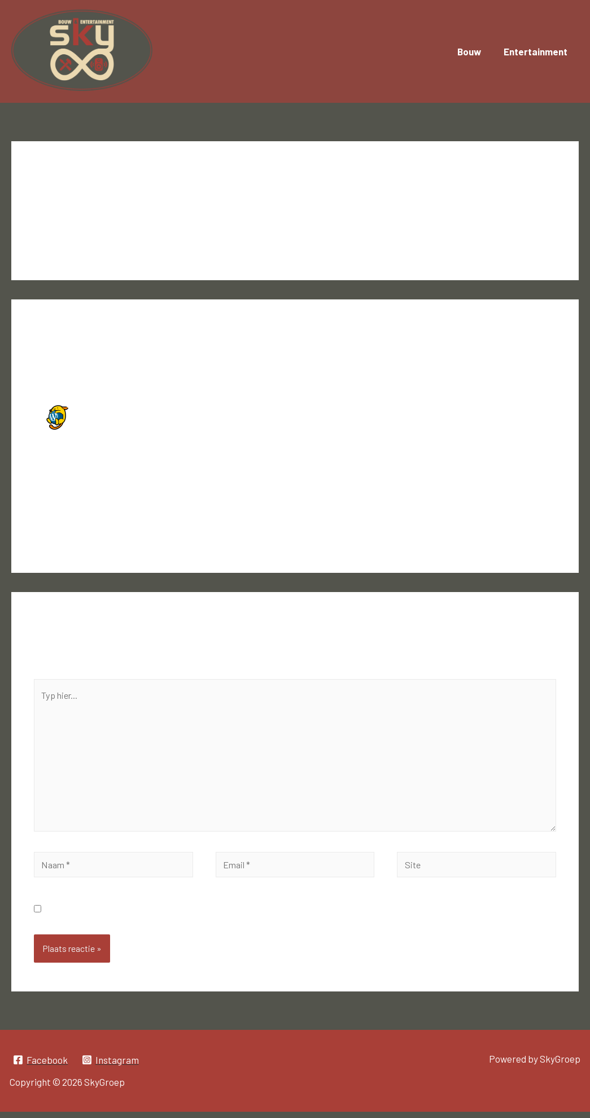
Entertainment (537, 51)
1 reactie (52, 204)
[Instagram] (111, 1067)
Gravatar (192, 490)
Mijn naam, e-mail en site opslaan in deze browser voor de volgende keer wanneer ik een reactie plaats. (259, 915)
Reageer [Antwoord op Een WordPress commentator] (529, 524)
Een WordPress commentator (144, 409)
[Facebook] (41, 1067)
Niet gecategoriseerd (122, 204)
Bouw (474, 51)
